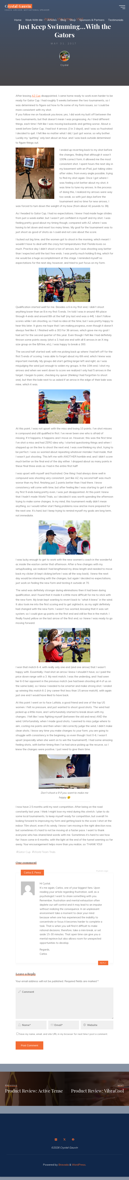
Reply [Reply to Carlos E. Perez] (103, 966)
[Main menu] (121, 8)
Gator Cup (24, 852)
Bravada (63, 1168)
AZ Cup (36, 95)
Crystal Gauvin (19, 7)
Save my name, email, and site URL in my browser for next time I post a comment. (62, 1037)
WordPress (79, 1168)
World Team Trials (46, 852)
